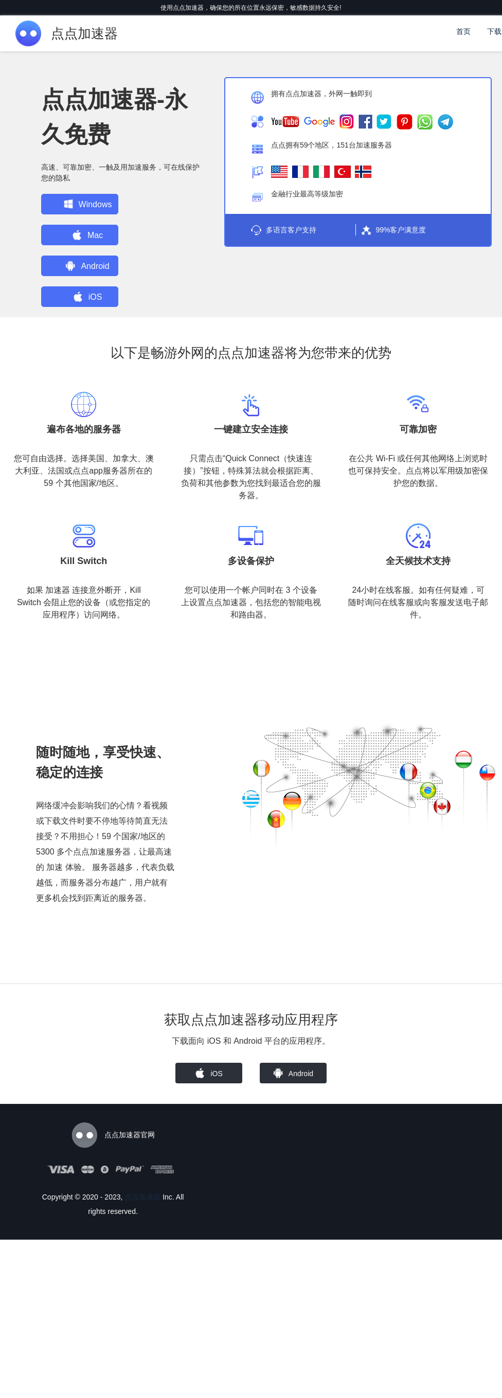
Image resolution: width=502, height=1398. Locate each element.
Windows (84, 204)
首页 (463, 31)
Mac (84, 235)
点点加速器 (142, 1197)
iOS (84, 297)
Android (84, 266)
